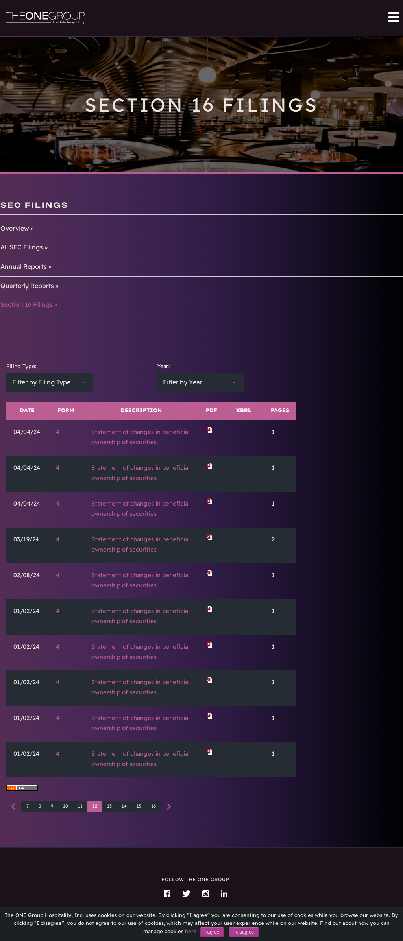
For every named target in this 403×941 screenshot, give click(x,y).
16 (153, 806)
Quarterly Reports (27, 286)
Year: (163, 366)
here (190, 931)
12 (94, 806)
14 (124, 806)
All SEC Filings (21, 247)
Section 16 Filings (26, 304)
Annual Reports (23, 266)
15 (139, 806)
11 (80, 806)
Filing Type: (21, 366)
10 (65, 806)
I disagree (243, 932)
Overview (14, 228)
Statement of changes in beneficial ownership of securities (140, 437)
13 (109, 806)
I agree (212, 932)
